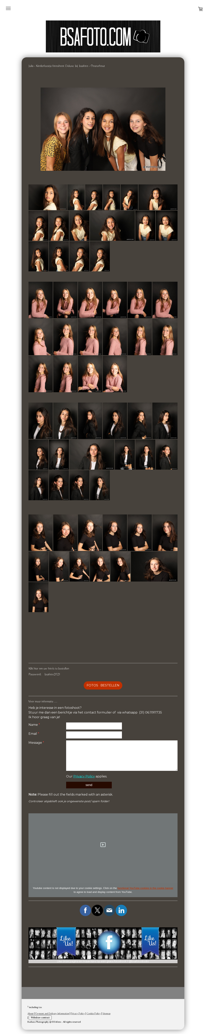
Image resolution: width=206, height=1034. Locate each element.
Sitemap (106, 1014)
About (31, 1014)
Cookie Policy (94, 1014)
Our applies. (86, 776)
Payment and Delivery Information (52, 1014)
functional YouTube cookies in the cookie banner (145, 888)
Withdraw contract (40, 1018)
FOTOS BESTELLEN (103, 685)
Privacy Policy (84, 776)
